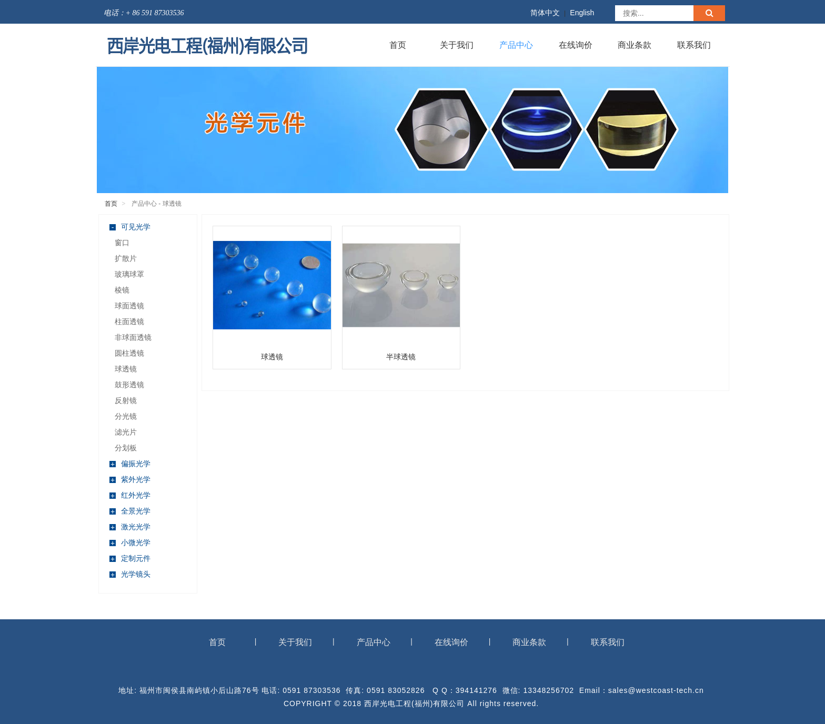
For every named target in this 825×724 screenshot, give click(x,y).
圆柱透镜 (129, 353)
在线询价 (575, 45)
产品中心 (516, 45)
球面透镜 (129, 305)
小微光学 (129, 542)
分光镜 (126, 416)
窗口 (122, 242)
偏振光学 (129, 463)
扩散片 (126, 258)
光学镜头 (129, 574)
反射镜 (126, 400)
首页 (397, 45)
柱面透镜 (129, 321)
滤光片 (126, 432)
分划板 (126, 448)
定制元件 (129, 558)
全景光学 (129, 511)
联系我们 (694, 45)
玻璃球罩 (129, 274)
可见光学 (129, 227)
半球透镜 (401, 357)
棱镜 (122, 290)
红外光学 (129, 495)
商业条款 (634, 45)
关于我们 (457, 45)
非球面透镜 (133, 337)
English (582, 12)
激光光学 (129, 526)
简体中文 (545, 12)
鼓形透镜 (129, 384)
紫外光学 (129, 479)
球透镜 (126, 369)
